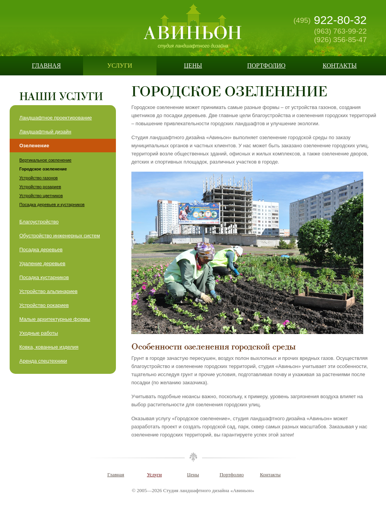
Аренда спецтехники (43, 361)
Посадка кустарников (44, 277)
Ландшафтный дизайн (45, 132)
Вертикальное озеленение (45, 160)
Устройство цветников (41, 195)
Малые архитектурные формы (54, 319)
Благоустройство (39, 222)
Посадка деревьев (41, 249)
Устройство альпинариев (48, 291)
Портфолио (266, 65)
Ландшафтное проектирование (55, 118)
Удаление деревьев (42, 263)
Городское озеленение (43, 169)
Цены (193, 65)
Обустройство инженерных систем (59, 236)
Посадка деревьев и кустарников (52, 204)
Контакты (340, 65)
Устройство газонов (38, 178)
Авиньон (193, 21)
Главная (46, 65)
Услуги (119, 65)
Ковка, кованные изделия (48, 347)
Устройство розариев (40, 186)
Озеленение (34, 145)
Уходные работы (38, 333)
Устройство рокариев (44, 305)
